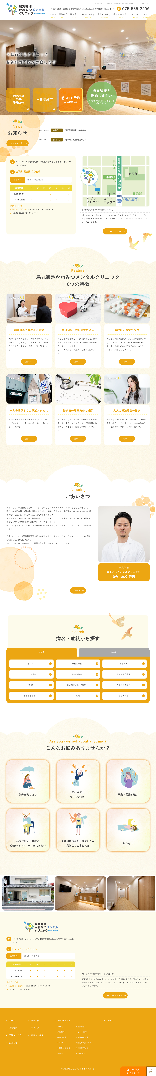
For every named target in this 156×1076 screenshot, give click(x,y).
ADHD (31, 685)
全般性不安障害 (124, 674)
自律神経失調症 (124, 685)
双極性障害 (77, 664)
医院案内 (74, 15)
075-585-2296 (28, 172)
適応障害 (123, 664)
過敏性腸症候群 (31, 696)
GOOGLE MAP (114, 231)
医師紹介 (63, 15)
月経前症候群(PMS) (84, 1043)
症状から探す (104, 15)
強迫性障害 (77, 674)
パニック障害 (30, 674)
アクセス (136, 15)
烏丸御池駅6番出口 (18, 100)
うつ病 (31, 664)
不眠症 (77, 696)
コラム (146, 15)
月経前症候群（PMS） (77, 685)
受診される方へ (121, 15)
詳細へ (28, 362)
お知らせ (13, 1043)
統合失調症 (124, 696)
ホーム (53, 15)
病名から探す (88, 15)
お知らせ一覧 (17, 143)
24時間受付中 (133, 1071)
